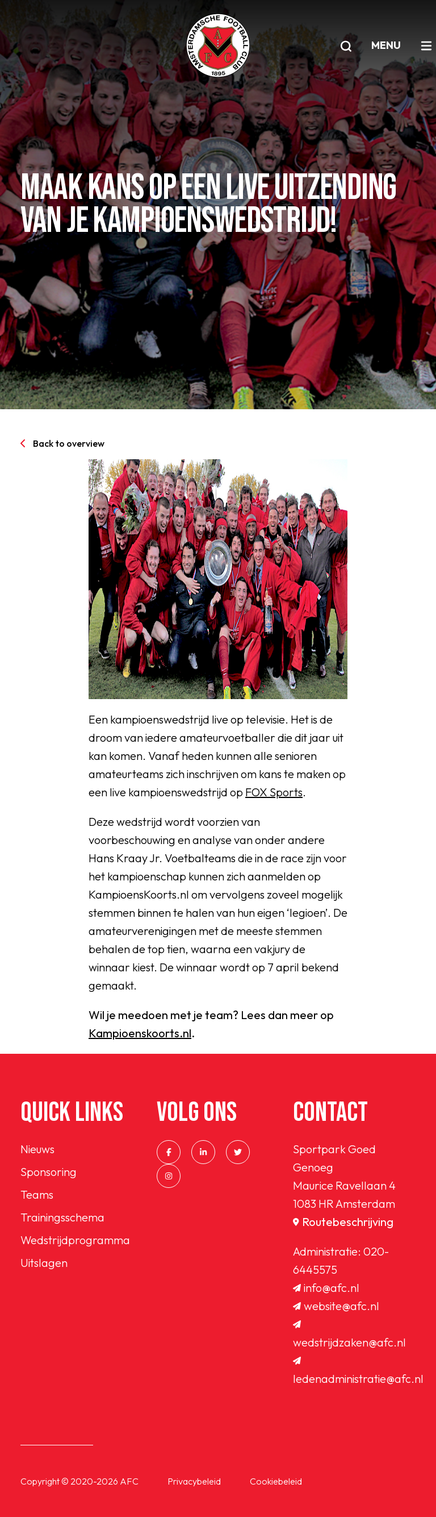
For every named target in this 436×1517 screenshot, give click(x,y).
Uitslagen (44, 1263)
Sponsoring (48, 1172)
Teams (36, 1194)
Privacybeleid (194, 1481)
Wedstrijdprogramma (75, 1240)
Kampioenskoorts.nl (140, 1033)
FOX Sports (274, 792)
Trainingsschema (62, 1217)
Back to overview (62, 443)
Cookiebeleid (276, 1481)
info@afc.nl (326, 1288)
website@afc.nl (336, 1306)
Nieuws (37, 1149)
